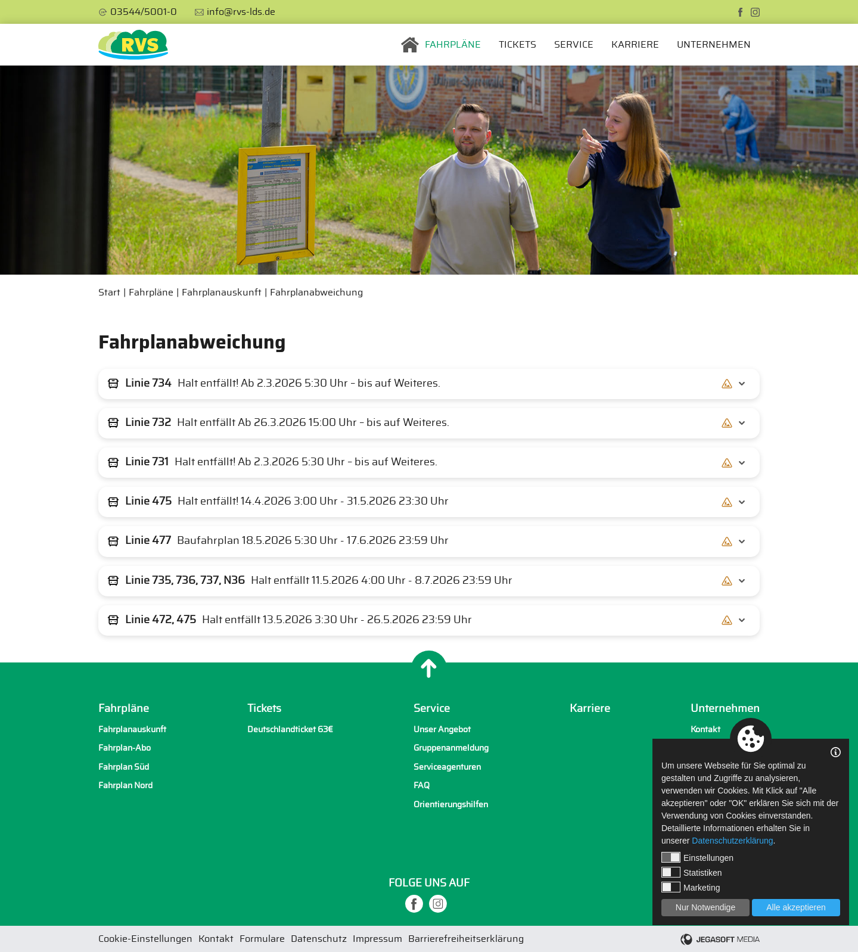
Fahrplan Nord (125, 785)
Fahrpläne (453, 44)
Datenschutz (319, 939)
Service (573, 44)
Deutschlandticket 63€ (290, 729)
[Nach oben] (429, 668)
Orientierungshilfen (451, 804)
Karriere (635, 44)
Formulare (262, 939)
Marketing (690, 887)
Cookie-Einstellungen (145, 939)
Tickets (517, 44)
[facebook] (740, 12)
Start (109, 292)
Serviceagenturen (447, 767)
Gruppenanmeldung (451, 747)
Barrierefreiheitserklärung (466, 939)
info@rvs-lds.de (241, 12)
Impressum (377, 939)
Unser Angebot (442, 729)
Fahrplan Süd (123, 767)
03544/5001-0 (143, 12)
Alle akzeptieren (796, 907)
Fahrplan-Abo (124, 747)
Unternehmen (714, 44)
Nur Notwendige (705, 907)
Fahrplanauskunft (222, 292)
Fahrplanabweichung (316, 292)
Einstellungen (697, 857)
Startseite (410, 44)
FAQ (422, 785)
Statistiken (691, 872)
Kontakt (705, 729)
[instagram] (755, 12)
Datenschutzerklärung (732, 840)
